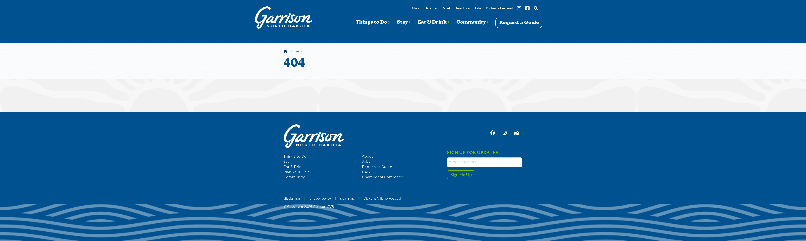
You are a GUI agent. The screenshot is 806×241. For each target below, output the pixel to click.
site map (347, 198)
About (416, 8)
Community (472, 22)
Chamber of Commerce (383, 177)
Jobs (478, 8)
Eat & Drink (433, 22)
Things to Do (373, 22)
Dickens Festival (499, 8)
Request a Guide (377, 167)
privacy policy (320, 198)
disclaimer (292, 198)
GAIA (366, 172)
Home (291, 51)
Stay (403, 22)
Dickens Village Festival (382, 198)
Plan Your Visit (438, 8)
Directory (462, 8)
